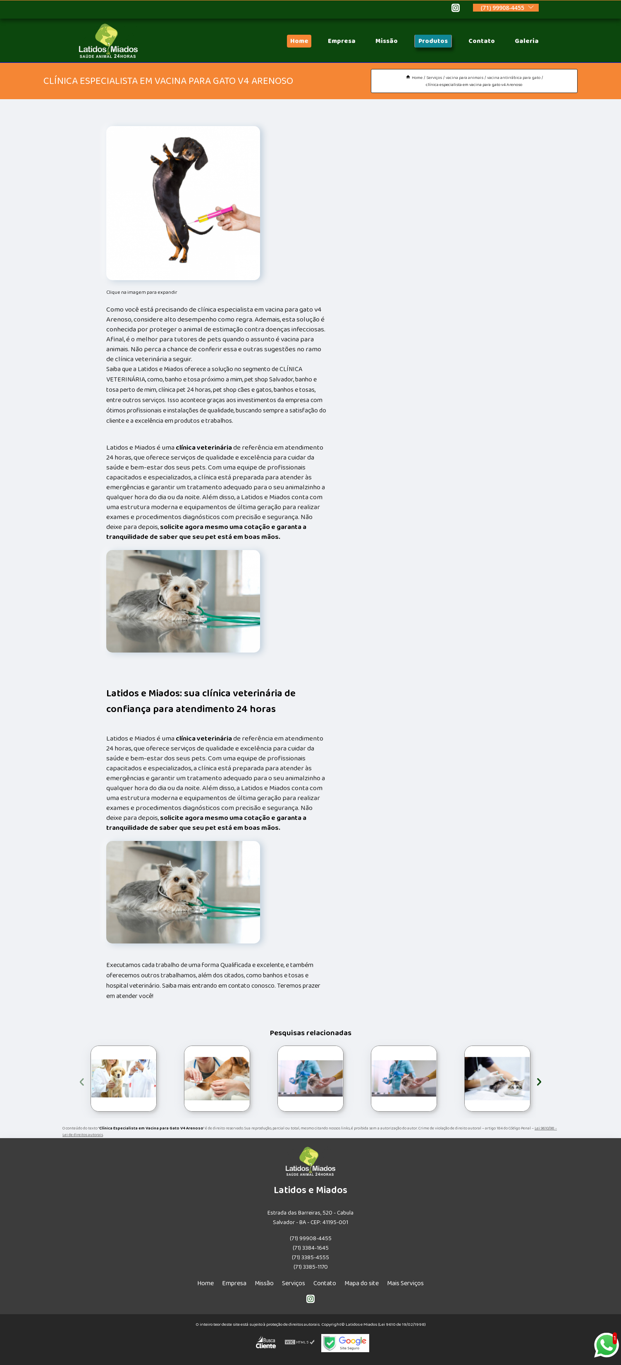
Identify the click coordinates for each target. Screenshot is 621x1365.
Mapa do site (361, 1283)
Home (299, 41)
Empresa (342, 41)
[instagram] (455, 9)
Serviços (293, 1283)
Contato (481, 41)
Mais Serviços (405, 1283)
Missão (386, 41)
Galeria (527, 41)
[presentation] (82, 1080)
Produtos (433, 41)
